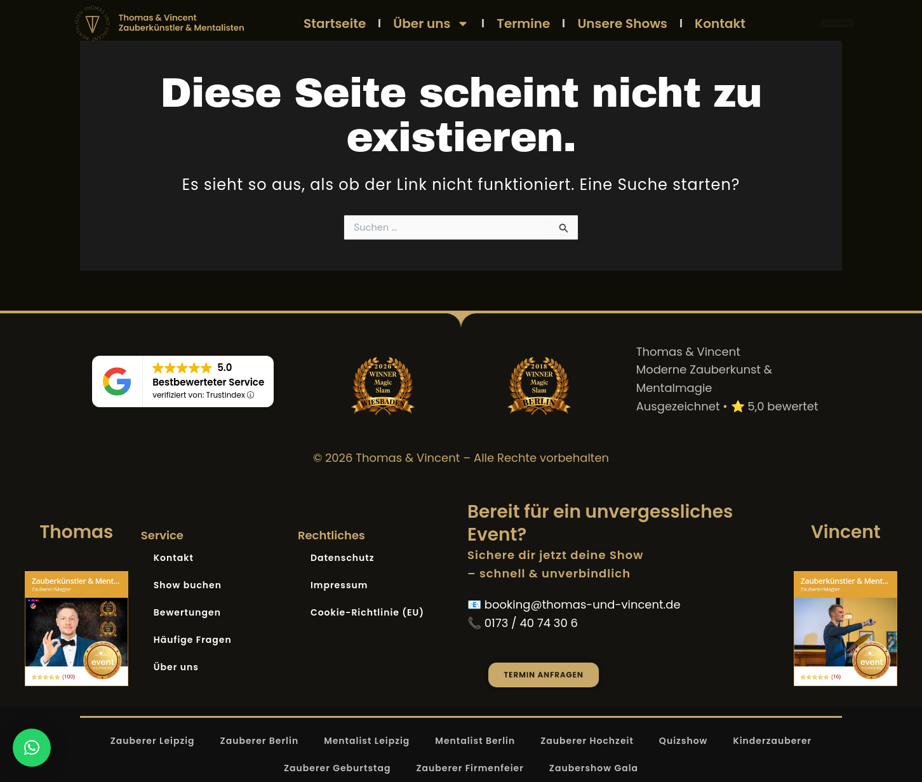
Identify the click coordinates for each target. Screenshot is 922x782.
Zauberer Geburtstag (337, 768)
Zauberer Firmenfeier (469, 768)
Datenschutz (343, 557)
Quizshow (683, 740)
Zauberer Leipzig (152, 740)
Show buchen (188, 585)
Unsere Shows (622, 23)
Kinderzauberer (772, 740)
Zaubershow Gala (593, 768)
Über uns (431, 23)
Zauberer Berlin (259, 740)
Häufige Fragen (193, 639)
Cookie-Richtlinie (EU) (367, 612)
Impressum (339, 585)
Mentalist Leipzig (367, 740)
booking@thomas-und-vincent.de (582, 604)
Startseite (335, 23)
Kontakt (720, 23)
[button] (32, 748)
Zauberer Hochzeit (587, 740)
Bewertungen (187, 612)
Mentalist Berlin (475, 740)
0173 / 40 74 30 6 (531, 623)
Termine (523, 23)
